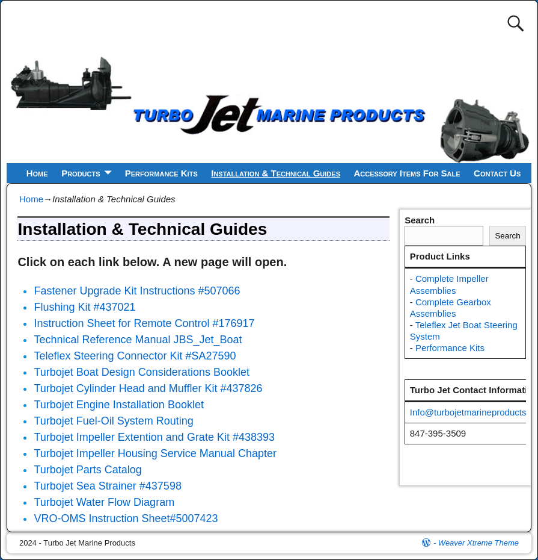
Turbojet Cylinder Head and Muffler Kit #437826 (148, 388)
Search (420, 220)
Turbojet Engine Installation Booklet (119, 405)
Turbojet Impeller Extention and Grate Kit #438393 (154, 437)
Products (80, 173)
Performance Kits (161, 173)
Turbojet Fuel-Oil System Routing (113, 421)
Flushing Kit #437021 (84, 307)
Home (37, 173)
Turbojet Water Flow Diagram (104, 502)
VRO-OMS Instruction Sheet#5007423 (126, 518)
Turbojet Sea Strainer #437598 (108, 486)
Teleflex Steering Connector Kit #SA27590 (135, 356)
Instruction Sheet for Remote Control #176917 (144, 323)
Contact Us (497, 173)
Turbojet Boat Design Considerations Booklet (141, 372)
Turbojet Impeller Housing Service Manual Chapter (155, 453)
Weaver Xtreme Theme (478, 542)
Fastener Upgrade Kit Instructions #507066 (137, 291)
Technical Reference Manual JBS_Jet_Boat (138, 340)
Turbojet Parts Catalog (87, 470)
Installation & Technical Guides (275, 173)
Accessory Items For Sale (407, 173)
